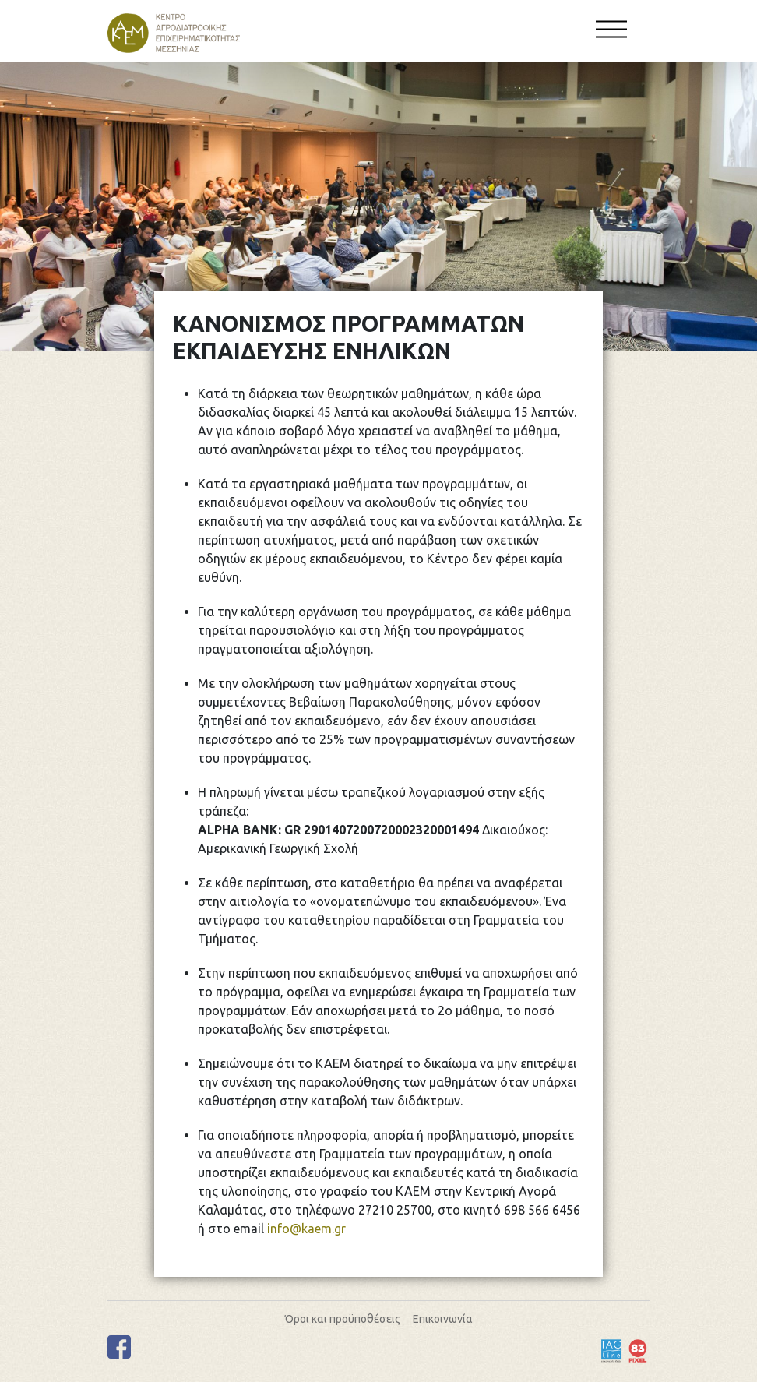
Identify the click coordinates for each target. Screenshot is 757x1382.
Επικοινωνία (443, 1319)
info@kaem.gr (306, 1229)
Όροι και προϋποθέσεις (342, 1319)
